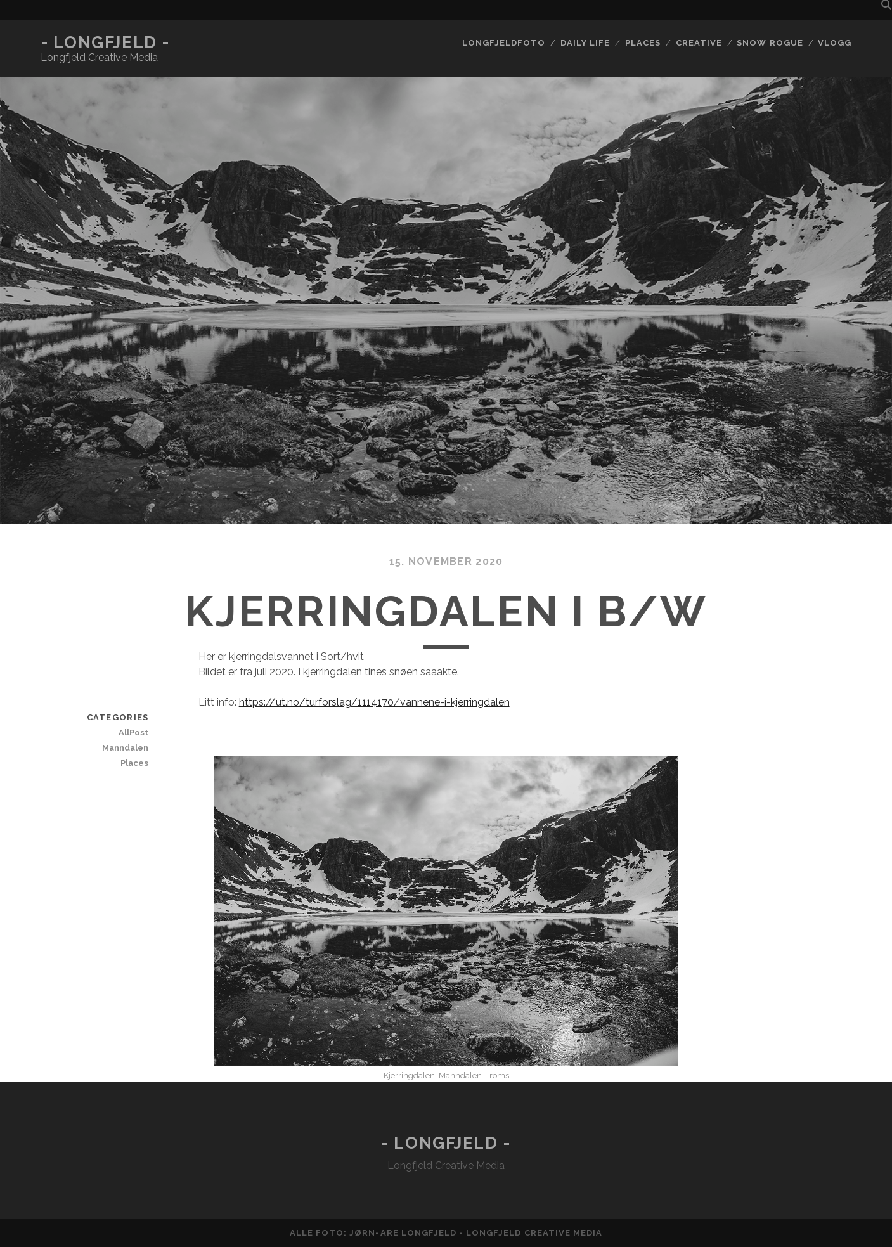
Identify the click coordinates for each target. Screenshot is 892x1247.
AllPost (133, 732)
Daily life (585, 43)
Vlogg (834, 43)
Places (643, 43)
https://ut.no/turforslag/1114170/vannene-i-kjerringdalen (374, 702)
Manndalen (125, 748)
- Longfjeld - (105, 42)
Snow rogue (770, 43)
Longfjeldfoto (504, 43)
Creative (699, 43)
